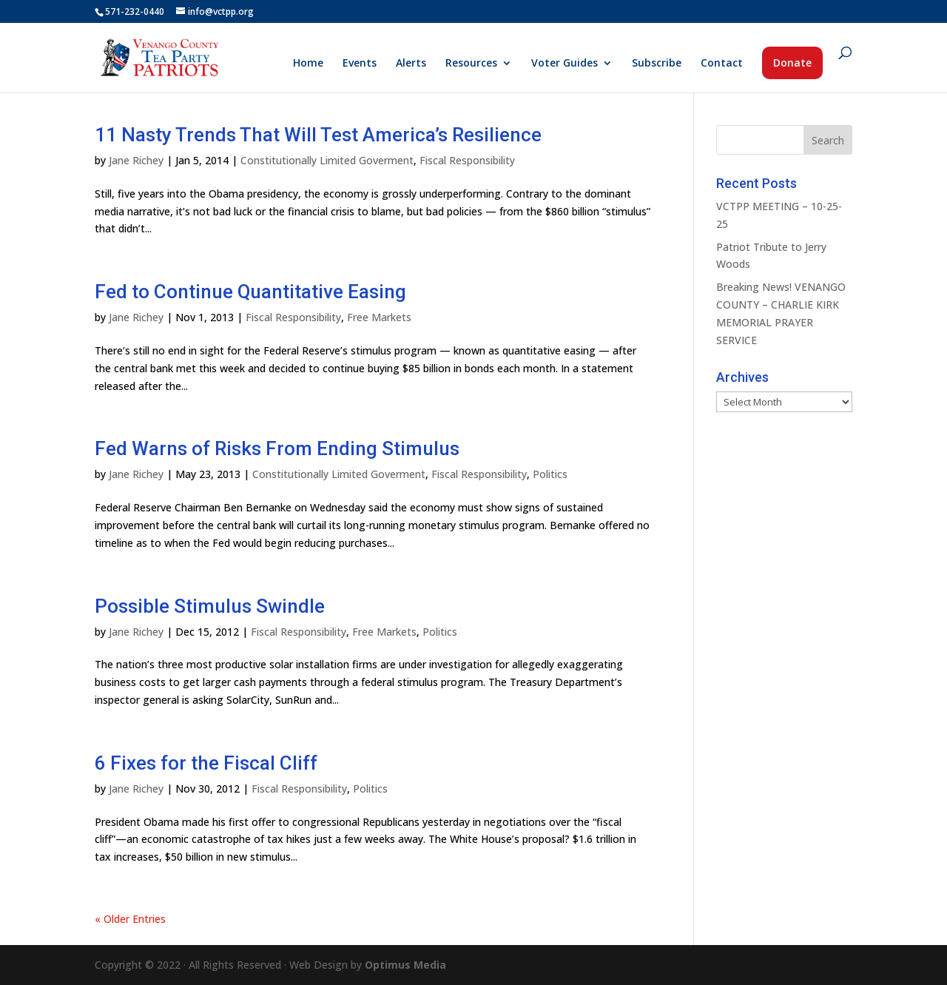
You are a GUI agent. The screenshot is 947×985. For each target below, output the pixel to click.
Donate (792, 63)
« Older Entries (130, 919)
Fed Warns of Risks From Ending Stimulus (277, 448)
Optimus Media (405, 965)
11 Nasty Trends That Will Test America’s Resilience (318, 135)
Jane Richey (136, 160)
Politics (550, 474)
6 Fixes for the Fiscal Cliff (206, 763)
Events (360, 64)
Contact (722, 64)
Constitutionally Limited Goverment (327, 160)
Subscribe (656, 64)
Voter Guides (564, 64)
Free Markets (379, 317)
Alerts (411, 64)
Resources (471, 64)
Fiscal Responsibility (467, 160)
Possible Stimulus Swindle (210, 606)
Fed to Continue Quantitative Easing (250, 291)
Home (308, 64)
